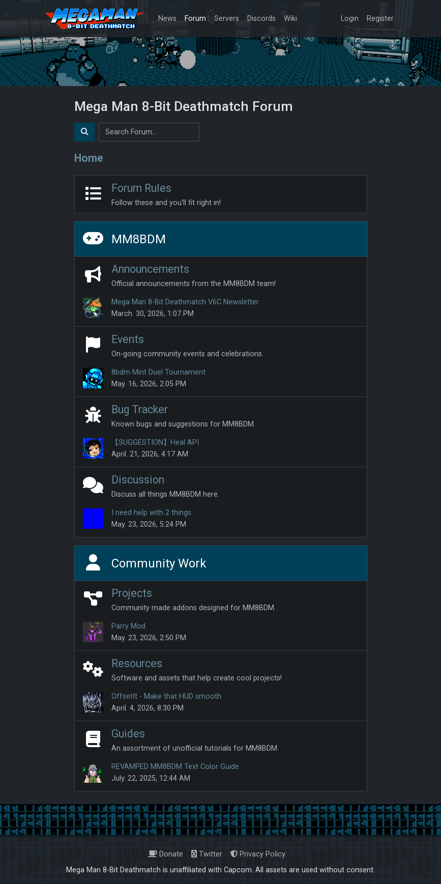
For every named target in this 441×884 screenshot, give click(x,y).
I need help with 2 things (151, 512)
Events (127, 339)
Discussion (137, 479)
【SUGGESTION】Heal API (155, 442)
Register (380, 18)
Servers (226, 18)
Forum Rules (141, 188)
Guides (128, 733)
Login (350, 18)
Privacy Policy (257, 854)
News (167, 18)
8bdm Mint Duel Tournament (158, 372)
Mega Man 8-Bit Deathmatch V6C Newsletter (185, 302)
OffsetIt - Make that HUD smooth (166, 696)
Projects (131, 593)
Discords (261, 18)
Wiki (290, 18)
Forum (195, 18)
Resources (136, 663)
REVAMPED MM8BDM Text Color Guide (175, 766)
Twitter (206, 854)
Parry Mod (128, 626)
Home (88, 158)
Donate (165, 854)
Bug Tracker (139, 409)
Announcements (150, 269)
